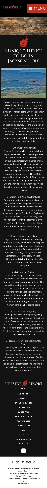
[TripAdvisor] (29, 462)
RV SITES (23, 443)
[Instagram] (18, 462)
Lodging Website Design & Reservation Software (23, 480)
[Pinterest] (23, 462)
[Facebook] (12, 462)
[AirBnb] (34, 462)
